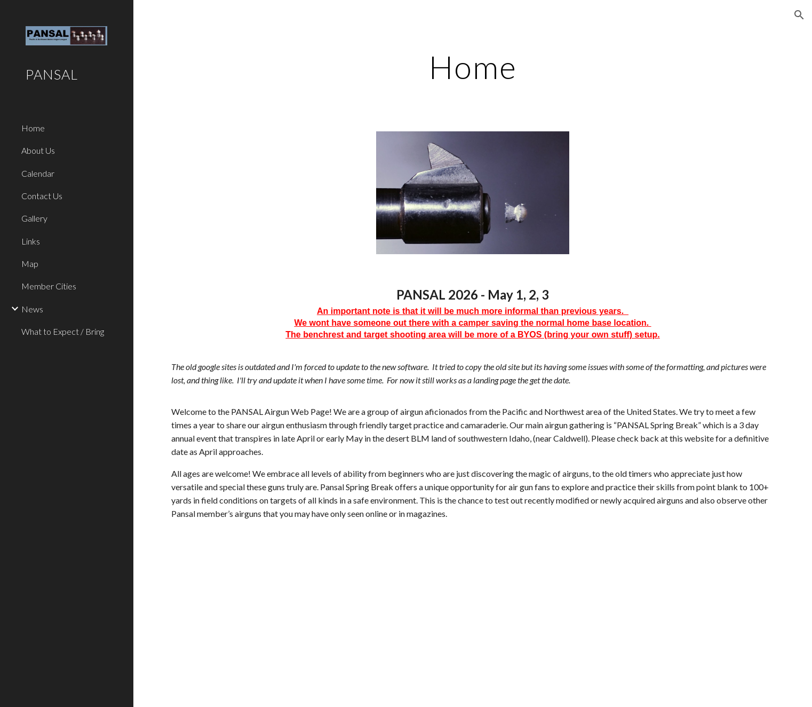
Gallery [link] (34, 218)
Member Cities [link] (48, 286)
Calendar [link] (37, 173)
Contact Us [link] (41, 196)
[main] (473, 67)
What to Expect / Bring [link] (62, 331)
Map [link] (29, 263)
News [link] (32, 309)
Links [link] (30, 241)
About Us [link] (38, 150)
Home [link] (33, 128)
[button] (799, 15)
